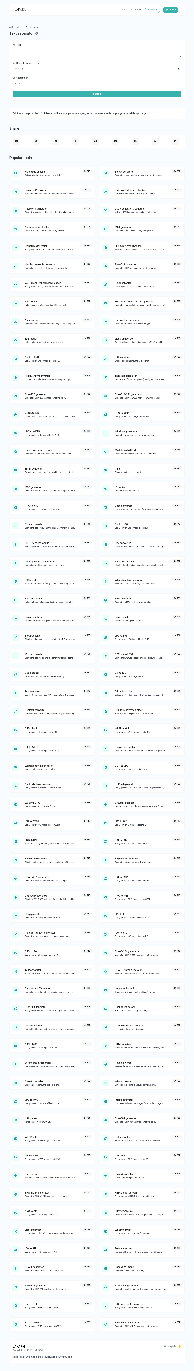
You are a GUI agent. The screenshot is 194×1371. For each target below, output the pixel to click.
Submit (97, 93)
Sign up (170, 9)
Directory (136, 9)
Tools (123, 9)
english (170, 1346)
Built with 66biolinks (31, 1356)
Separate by (20, 78)
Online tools (14, 27)
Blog (15, 1356)
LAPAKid (20, 10)
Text (17, 45)
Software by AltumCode (58, 1356)
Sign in (153, 9)
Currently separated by (26, 63)
